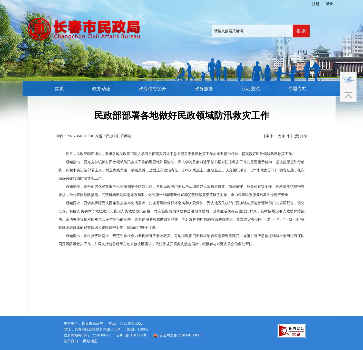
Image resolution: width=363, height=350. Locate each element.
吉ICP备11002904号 (131, 335)
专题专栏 (297, 88)
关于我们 (71, 341)
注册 (315, 4)
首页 (59, 88)
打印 (303, 136)
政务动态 (101, 88)
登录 (329, 4)
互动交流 (250, 88)
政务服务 (204, 88)
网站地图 (90, 341)
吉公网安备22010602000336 (180, 335)
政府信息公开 (152, 88)
